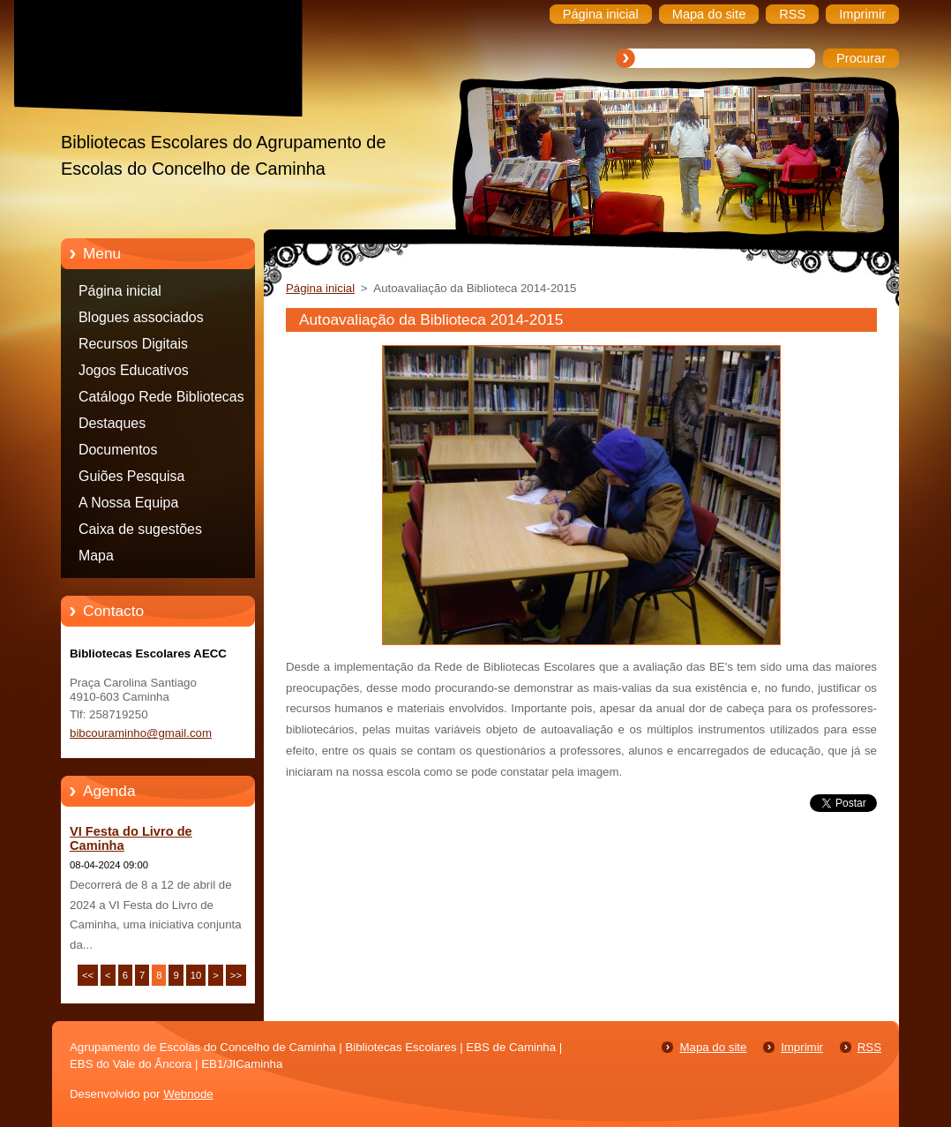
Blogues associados (141, 317)
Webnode (188, 1094)
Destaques (112, 423)
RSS (869, 1047)
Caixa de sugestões (140, 529)
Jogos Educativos (134, 370)
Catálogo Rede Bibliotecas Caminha (161, 399)
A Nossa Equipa (128, 502)
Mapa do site (712, 1047)
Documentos (118, 449)
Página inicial (120, 290)
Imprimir (802, 1047)
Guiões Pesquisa (131, 476)
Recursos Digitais (133, 343)
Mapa (96, 555)
